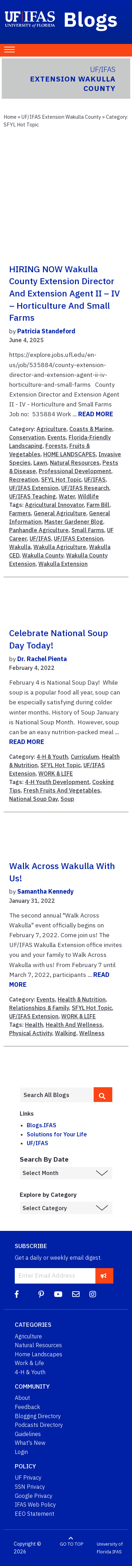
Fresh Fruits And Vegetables (62, 790)
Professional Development (75, 471)
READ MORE (95, 414)
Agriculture (52, 428)
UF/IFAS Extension (33, 487)
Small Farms (87, 530)
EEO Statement (34, 1513)
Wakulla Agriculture (59, 546)
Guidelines (28, 1433)
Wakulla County (42, 555)
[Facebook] (17, 1294)
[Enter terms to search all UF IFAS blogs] (57, 1095)
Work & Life (29, 1362)
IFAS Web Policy (35, 1504)
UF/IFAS (95, 479)
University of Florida (110, 1548)
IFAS (117, 1552)
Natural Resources (75, 462)
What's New (30, 1442)
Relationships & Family (39, 1007)
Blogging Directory (38, 1416)
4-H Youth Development (57, 781)
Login (21, 1451)
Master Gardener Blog (73, 521)
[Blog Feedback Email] (76, 1294)
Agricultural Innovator (54, 504)
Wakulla (20, 546)
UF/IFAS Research (85, 487)
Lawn (40, 462)
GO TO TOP (71, 1544)
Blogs (90, 19)
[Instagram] (92, 1294)
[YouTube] (58, 1294)
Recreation (23, 479)
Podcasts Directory (39, 1424)
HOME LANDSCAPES (69, 454)
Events (57, 437)
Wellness (92, 1033)
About (22, 1397)
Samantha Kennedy (45, 891)
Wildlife (88, 496)
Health (34, 1024)
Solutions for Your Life (57, 1134)
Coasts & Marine (90, 428)
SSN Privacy (30, 1486)
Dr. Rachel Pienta (42, 659)
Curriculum (85, 756)
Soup (67, 798)
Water (67, 496)
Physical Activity (30, 1033)
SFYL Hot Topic (61, 479)
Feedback (27, 1406)
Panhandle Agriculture (39, 530)
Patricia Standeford (46, 331)
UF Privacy (28, 1477)
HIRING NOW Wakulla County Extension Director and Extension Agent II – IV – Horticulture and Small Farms (64, 293)
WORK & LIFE (55, 773)
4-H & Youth (52, 756)
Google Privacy (33, 1495)
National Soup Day (33, 798)
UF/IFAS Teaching (32, 496)
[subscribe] (103, 1275)
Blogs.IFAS (41, 1125)
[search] (103, 1094)
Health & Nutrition (82, 999)
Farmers (20, 513)
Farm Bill (98, 504)
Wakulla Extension (63, 563)
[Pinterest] (41, 1294)
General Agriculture (60, 513)
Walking (65, 1033)
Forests (56, 445)
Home (10, 116)
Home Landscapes (38, 1354)
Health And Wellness (74, 1024)
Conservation (27, 437)
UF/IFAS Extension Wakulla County (61, 116)
